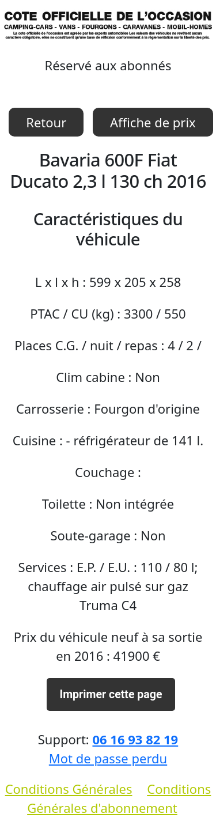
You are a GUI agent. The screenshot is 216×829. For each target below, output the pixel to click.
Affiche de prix (153, 122)
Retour (46, 122)
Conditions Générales (68, 788)
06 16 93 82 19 (135, 739)
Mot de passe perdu (108, 758)
